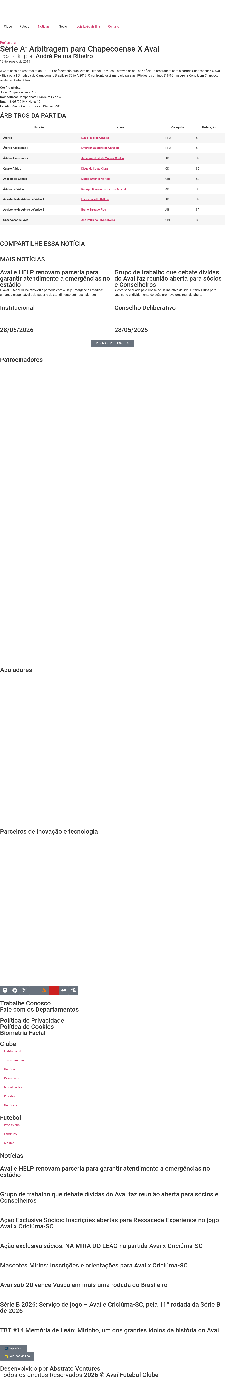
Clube (8, 26)
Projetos (9, 1096)
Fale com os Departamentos (39, 1009)
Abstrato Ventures (75, 1368)
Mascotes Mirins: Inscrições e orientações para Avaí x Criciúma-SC (94, 1265)
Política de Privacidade (32, 1020)
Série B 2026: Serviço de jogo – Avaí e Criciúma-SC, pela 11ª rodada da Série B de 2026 (110, 1307)
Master (9, 1143)
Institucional (17, 307)
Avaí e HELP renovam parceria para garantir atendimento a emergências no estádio (105, 1171)
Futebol (25, 26)
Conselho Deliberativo (145, 307)
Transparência (14, 1060)
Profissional (8, 43)
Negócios (10, 1105)
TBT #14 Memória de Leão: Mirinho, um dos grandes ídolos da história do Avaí (109, 1330)
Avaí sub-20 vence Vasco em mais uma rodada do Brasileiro (84, 1285)
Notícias (44, 26)
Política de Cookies (27, 1026)
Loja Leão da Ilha (87, 26)
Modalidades (13, 1087)
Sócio (62, 26)
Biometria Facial (22, 1033)
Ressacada (11, 1078)
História (9, 1069)
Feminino (10, 1134)
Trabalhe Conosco (25, 1003)
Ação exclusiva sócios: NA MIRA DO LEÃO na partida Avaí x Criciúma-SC (101, 1246)
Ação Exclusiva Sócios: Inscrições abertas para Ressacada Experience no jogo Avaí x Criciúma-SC (109, 1223)
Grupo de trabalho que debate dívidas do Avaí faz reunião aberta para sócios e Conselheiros (109, 1197)
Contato (113, 26)
